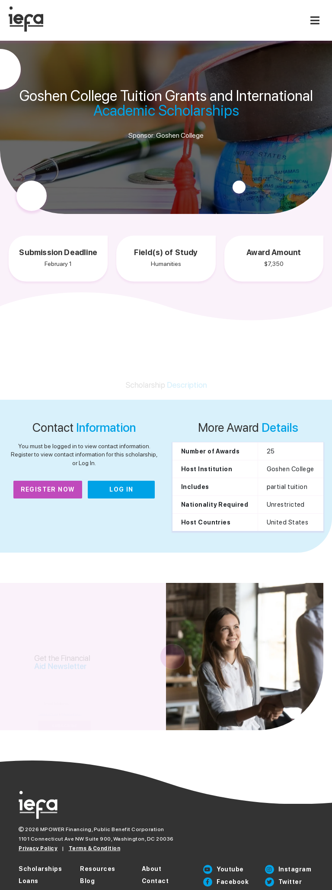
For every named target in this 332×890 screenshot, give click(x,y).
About (152, 868)
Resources (97, 868)
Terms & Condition (95, 848)
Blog (87, 880)
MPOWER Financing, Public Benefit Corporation (102, 829)
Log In (121, 489)
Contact (155, 880)
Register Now (48, 489)
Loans (28, 880)
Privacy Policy (38, 848)
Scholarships (40, 868)
